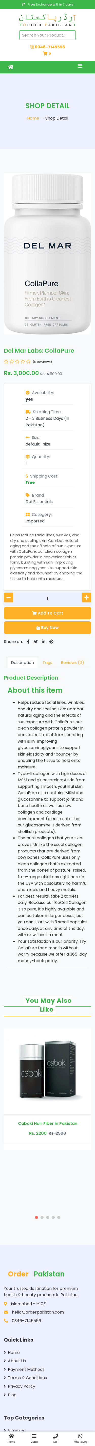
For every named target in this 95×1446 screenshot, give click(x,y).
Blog (10, 1395)
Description (22, 662)
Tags (47, 662)
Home (33, 118)
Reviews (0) (72, 662)
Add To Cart (47, 613)
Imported (35, 521)
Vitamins (14, 1430)
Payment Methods (24, 1369)
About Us (15, 1361)
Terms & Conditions (25, 1378)
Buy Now (47, 627)
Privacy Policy (19, 1386)
